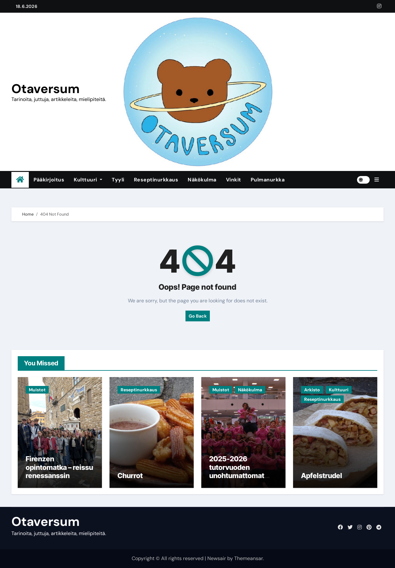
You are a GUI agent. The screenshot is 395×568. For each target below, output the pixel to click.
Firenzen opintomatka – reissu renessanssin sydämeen (59, 471)
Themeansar (248, 558)
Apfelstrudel (321, 475)
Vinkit (233, 179)
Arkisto (312, 390)
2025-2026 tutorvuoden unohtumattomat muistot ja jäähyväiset (236, 475)
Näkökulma (202, 179)
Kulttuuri (88, 179)
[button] (376, 179)
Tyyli (118, 179)
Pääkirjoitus (49, 179)
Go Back (198, 316)
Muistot (37, 390)
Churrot (130, 475)
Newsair (216, 558)
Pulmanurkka (268, 179)
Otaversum (45, 88)
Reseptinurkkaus (156, 179)
